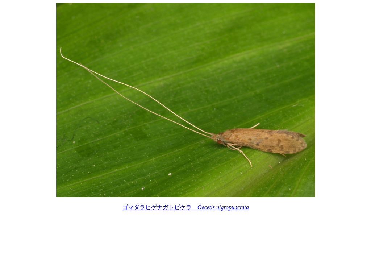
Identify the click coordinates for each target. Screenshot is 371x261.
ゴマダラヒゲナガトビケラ (185, 207)
